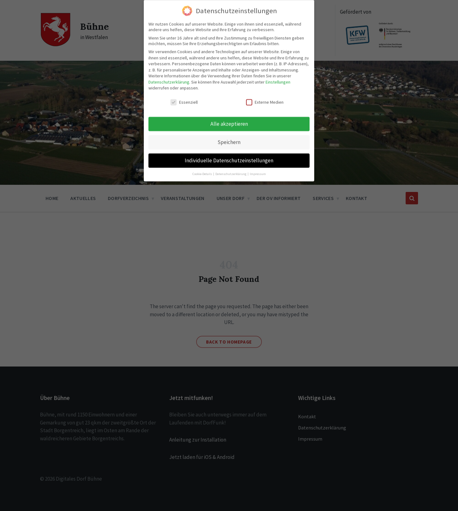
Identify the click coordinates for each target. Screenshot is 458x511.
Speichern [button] (229, 138)
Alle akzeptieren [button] (229, 120)
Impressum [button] (258, 170)
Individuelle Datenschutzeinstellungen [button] (229, 156)
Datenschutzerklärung (168, 78)
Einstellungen (278, 78)
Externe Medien (265, 98)
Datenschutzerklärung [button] (231, 170)
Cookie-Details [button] (202, 170)
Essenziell (184, 98)
